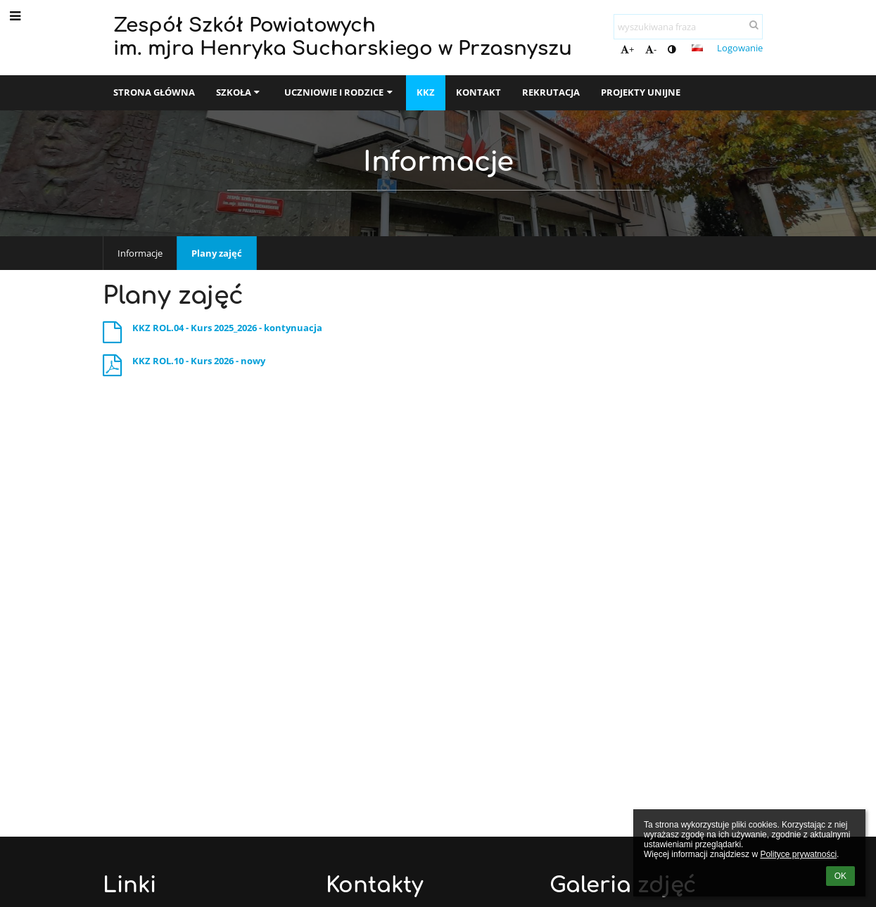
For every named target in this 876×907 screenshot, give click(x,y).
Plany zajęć (216, 253)
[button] (697, 47)
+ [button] (627, 49)
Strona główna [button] (154, 92)
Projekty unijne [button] (640, 92)
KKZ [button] (426, 92)
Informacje (140, 253)
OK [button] (840, 876)
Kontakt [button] (478, 92)
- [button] (650, 49)
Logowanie (740, 47)
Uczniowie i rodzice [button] (339, 92)
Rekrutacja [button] (551, 92)
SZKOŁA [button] (239, 92)
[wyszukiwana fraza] (688, 26)
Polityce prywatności (798, 854)
